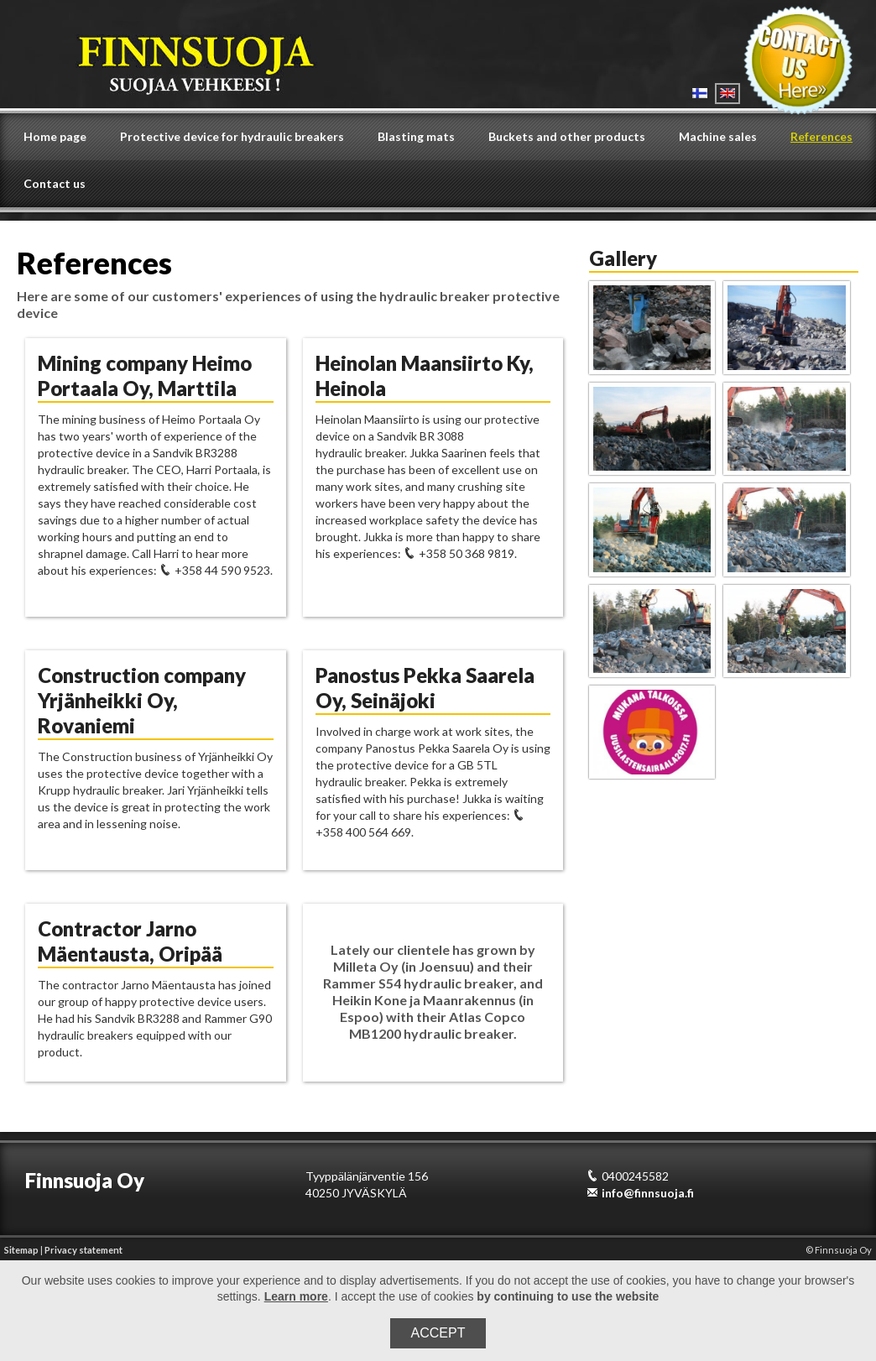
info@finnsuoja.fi (640, 1193)
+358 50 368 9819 (459, 553)
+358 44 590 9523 (214, 570)
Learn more (296, 1296)
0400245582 (628, 1176)
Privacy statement (83, 1249)
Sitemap (21, 1249)
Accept (438, 1333)
